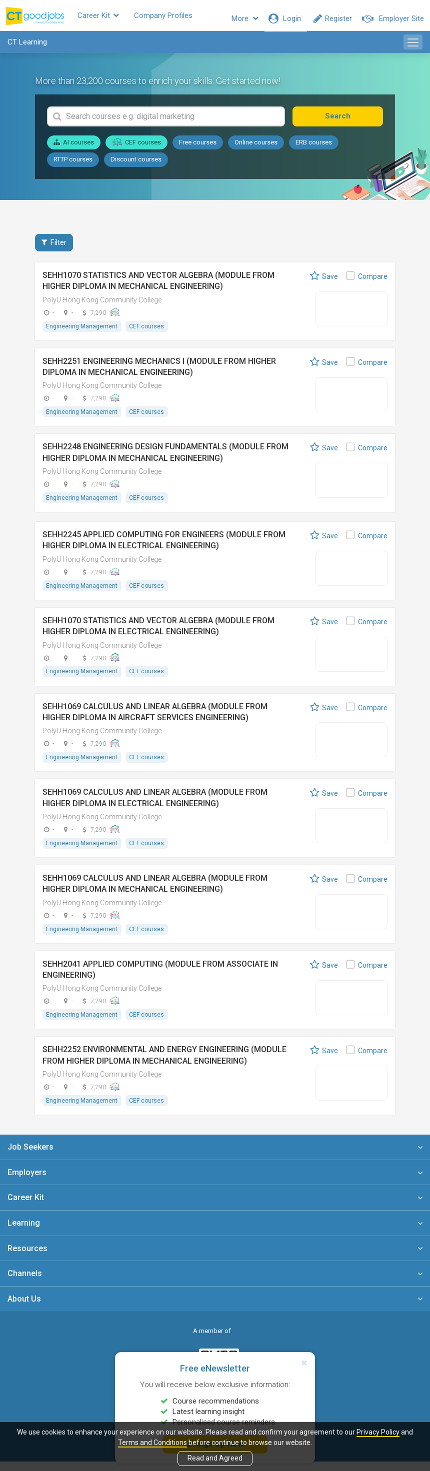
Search (348, 121)
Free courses (197, 148)
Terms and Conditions (152, 1443)
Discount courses (136, 165)
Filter (54, 248)
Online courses (256, 148)
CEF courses (136, 148)
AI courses (74, 148)
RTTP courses (73, 165)
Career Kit (117, 18)
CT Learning (27, 47)
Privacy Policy (378, 1432)
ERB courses (314, 148)
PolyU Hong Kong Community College (102, 306)
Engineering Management (82, 332)
